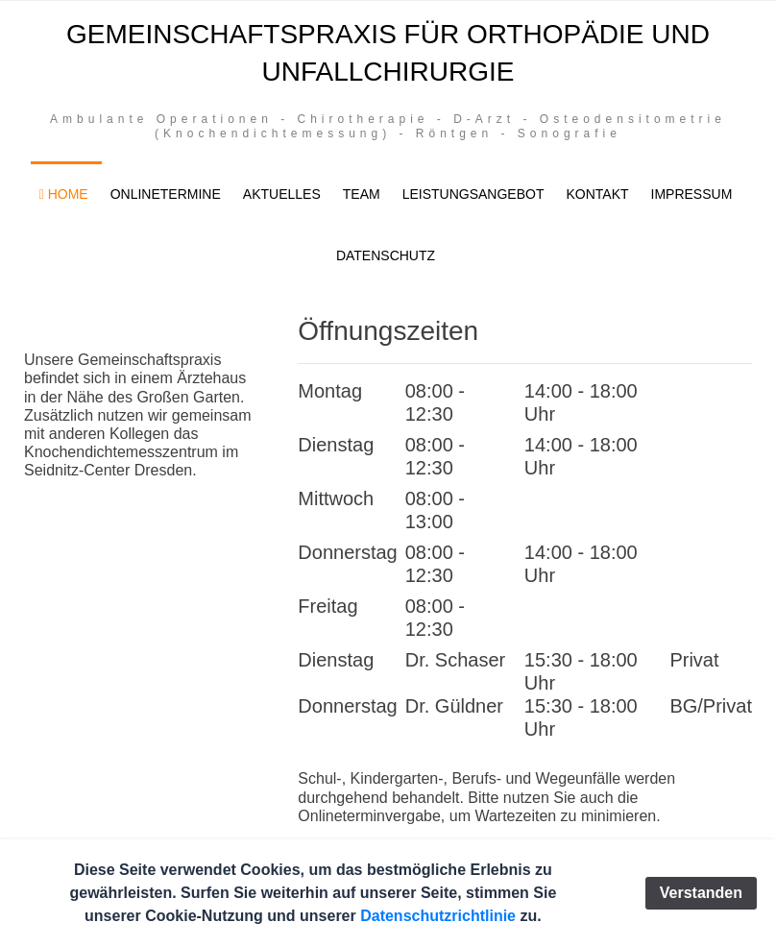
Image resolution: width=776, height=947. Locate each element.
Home (63, 194)
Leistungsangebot (473, 194)
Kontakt (597, 194)
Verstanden (701, 893)
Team (361, 194)
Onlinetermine (165, 194)
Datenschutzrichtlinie (438, 916)
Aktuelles (282, 194)
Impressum (692, 194)
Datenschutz (385, 255)
